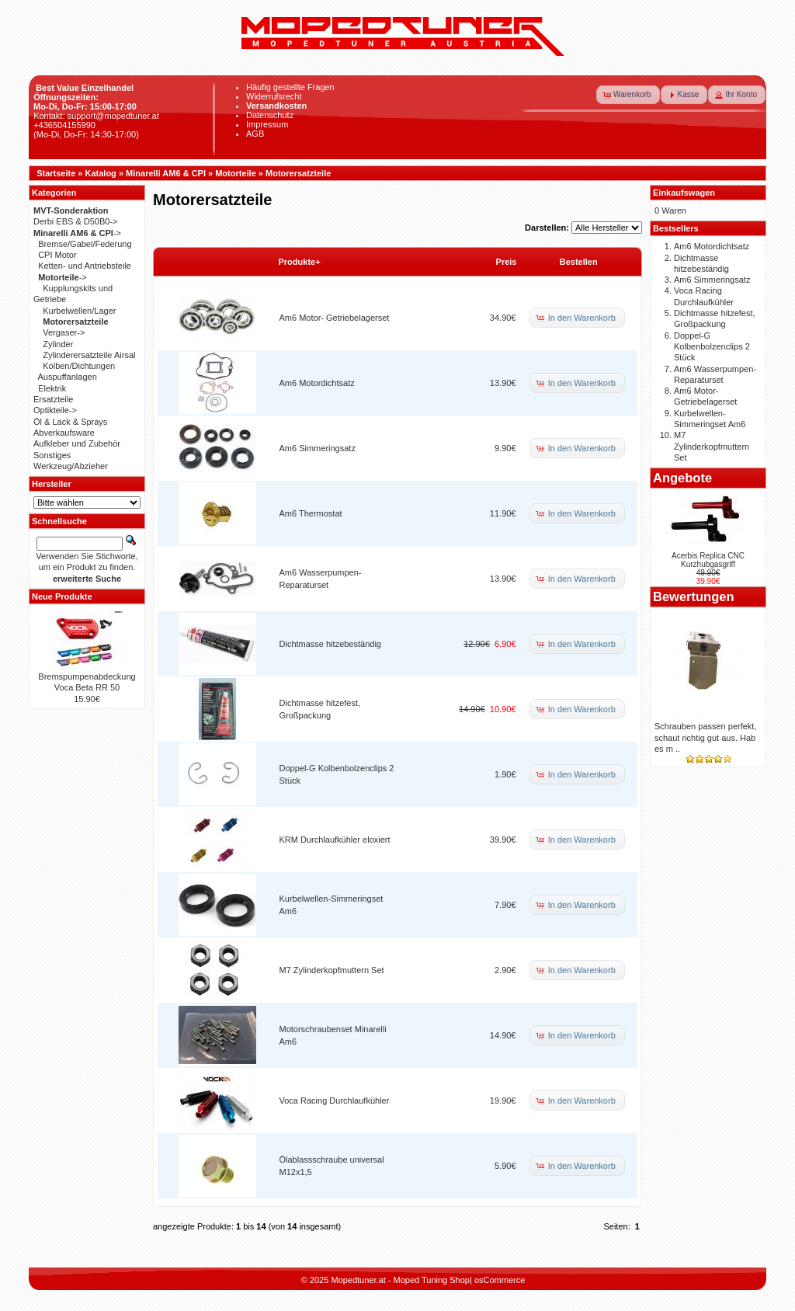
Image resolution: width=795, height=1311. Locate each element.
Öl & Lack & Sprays (70, 421)
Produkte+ (300, 261)
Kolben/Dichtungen (79, 365)
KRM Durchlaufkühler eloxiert (335, 839)
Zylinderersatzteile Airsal (89, 355)
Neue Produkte (62, 596)
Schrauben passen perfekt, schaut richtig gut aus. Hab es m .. (705, 737)
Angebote (682, 478)
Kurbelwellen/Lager (79, 310)
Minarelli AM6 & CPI (166, 173)
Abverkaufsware (64, 432)
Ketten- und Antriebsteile (84, 265)
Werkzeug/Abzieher (70, 466)
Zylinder (58, 344)
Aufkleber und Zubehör (76, 443)
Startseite (55, 173)
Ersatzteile (53, 399)
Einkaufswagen (684, 192)
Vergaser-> (64, 332)
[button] (628, 94)
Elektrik (52, 388)
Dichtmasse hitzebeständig (330, 644)
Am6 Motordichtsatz (317, 383)
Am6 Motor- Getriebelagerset (334, 317)
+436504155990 (64, 125)
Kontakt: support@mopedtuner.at (96, 115)
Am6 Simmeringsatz (317, 448)
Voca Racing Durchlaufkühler (334, 1100)
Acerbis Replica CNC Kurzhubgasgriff (708, 560)
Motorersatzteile (298, 173)
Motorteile (235, 173)
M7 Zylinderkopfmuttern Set (331, 970)
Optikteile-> (55, 410)
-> (77, 233)
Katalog (100, 173)
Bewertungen (693, 596)
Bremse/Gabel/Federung (84, 244)
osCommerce (499, 1280)
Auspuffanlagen (67, 376)
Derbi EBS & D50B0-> (75, 221)
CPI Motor (57, 254)
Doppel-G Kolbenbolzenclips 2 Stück (712, 347)
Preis (506, 261)
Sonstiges (52, 455)
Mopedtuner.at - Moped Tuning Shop (400, 1280)
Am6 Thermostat (310, 513)
